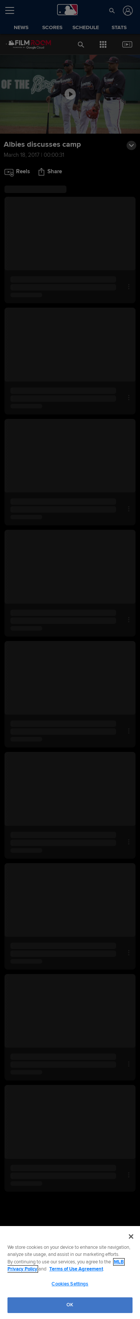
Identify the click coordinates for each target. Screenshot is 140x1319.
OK (69, 1305)
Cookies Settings (70, 1284)
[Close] (131, 1236)
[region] (70, 1272)
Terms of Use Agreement (76, 1269)
